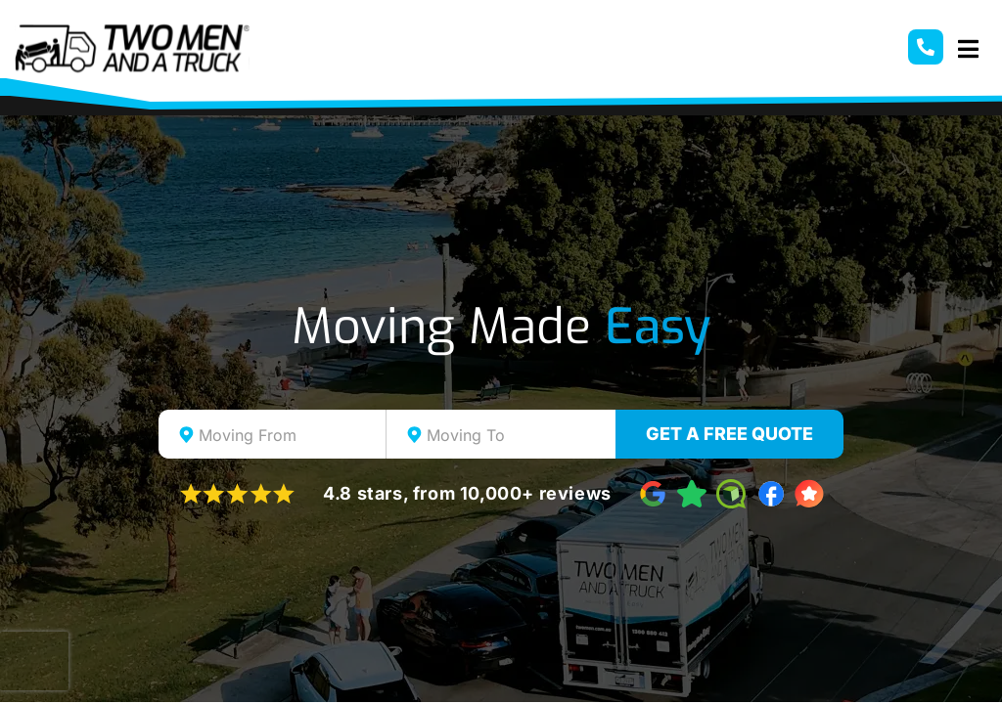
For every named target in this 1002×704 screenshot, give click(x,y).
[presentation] (34, 661)
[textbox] (290, 435)
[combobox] (273, 434)
